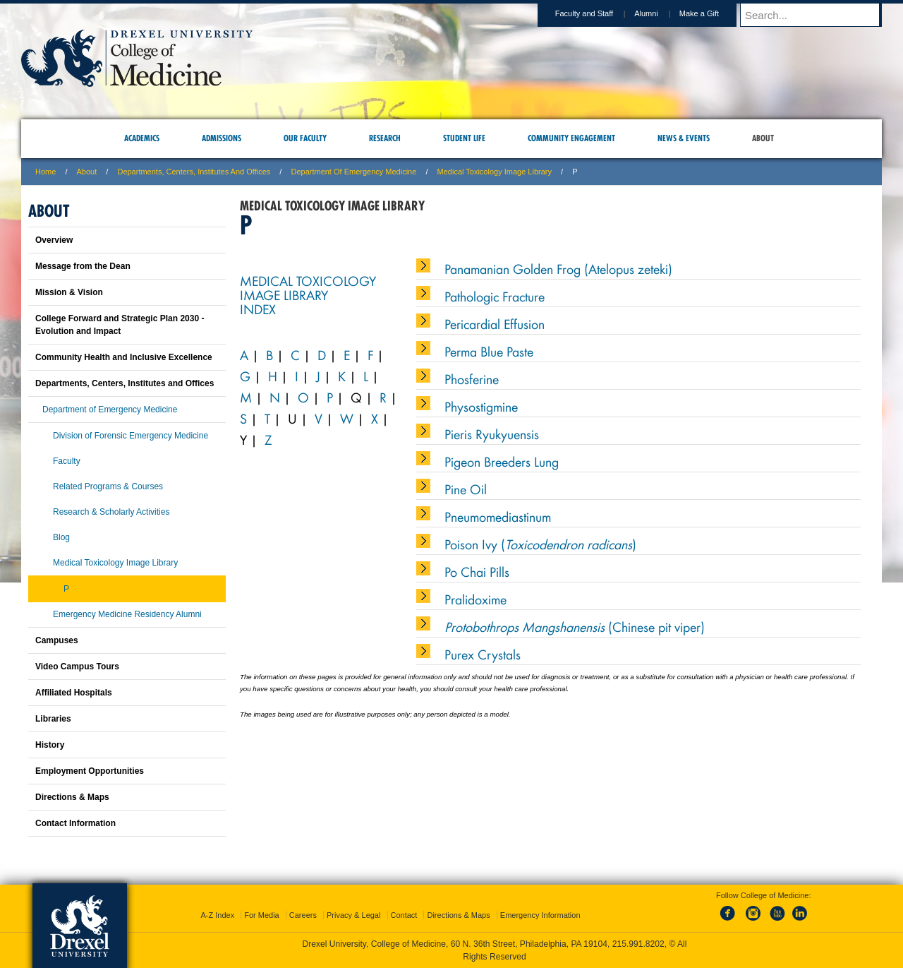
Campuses (56, 640)
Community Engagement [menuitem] (571, 138)
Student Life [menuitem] (464, 138)
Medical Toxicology (308, 280)
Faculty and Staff (597, 13)
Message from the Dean (83, 266)
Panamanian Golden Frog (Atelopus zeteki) (558, 268)
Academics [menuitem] (141, 138)
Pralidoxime (475, 599)
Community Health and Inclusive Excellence (123, 357)
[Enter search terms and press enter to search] (817, 15)
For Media (261, 915)
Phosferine (471, 378)
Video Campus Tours (77, 666)
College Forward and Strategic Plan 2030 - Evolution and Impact (119, 324)
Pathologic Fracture (494, 296)
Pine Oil (465, 488)
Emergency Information (540, 915)
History (49, 745)
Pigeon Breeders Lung (501, 461)
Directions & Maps (72, 797)
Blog (61, 537)
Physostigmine (481, 406)
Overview (54, 240)
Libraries (53, 719)
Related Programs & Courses (108, 486)
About (87, 171)
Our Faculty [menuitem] (305, 138)
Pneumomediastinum (497, 516)
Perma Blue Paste (488, 351)
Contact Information (75, 823)
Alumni (660, 13)
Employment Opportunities (89, 771)
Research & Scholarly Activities (111, 512)
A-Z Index (217, 915)
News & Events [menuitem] (683, 138)
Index (258, 308)
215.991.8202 (638, 944)
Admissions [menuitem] (221, 138)
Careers (303, 915)
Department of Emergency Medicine (353, 171)
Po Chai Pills (476, 571)
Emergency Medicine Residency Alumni (127, 614)
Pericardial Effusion (494, 323)
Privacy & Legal (353, 915)
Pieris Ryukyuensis (491, 433)
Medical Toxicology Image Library (494, 171)
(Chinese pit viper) (574, 626)
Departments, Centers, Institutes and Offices (193, 171)
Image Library (284, 294)
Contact (404, 915)
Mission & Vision (69, 292)
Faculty (66, 461)
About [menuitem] (763, 138)
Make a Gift (712, 13)
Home (45, 171)
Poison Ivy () (540, 543)
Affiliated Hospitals (73, 693)
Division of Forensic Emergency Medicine (130, 436)
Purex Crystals (482, 654)
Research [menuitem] (385, 138)
